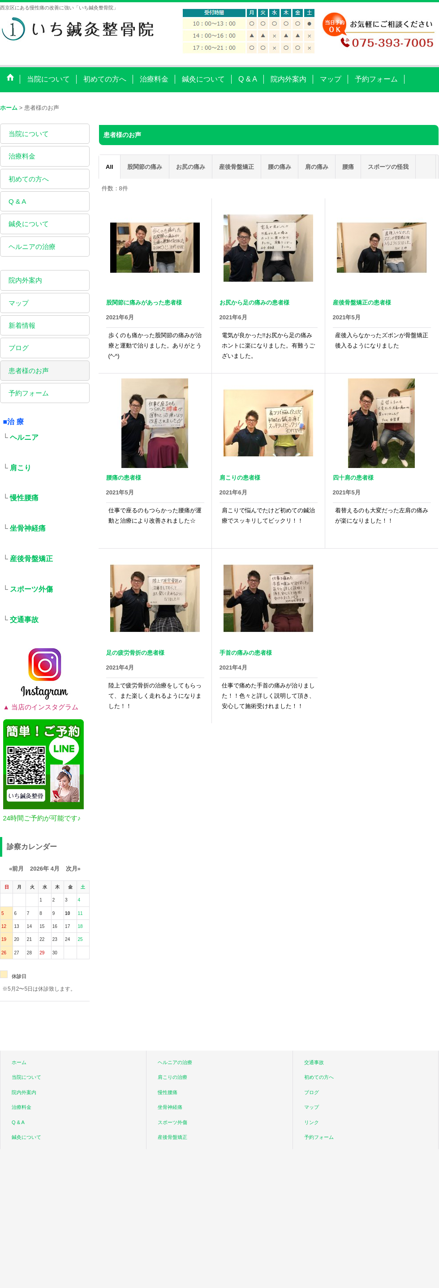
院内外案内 (25, 280)
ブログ (19, 348)
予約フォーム (29, 393)
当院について (29, 133)
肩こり (20, 468)
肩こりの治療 (172, 1077)
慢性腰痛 (24, 498)
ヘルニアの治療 (32, 246)
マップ (19, 303)
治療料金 (22, 156)
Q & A (17, 201)
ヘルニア (24, 437)
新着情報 (22, 325)
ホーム (19, 1062)
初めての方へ (29, 179)
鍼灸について (29, 224)
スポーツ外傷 (31, 589)
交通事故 (24, 619)
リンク (311, 1122)
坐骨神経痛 (28, 528)
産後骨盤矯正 (31, 558)
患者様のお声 (29, 370)
